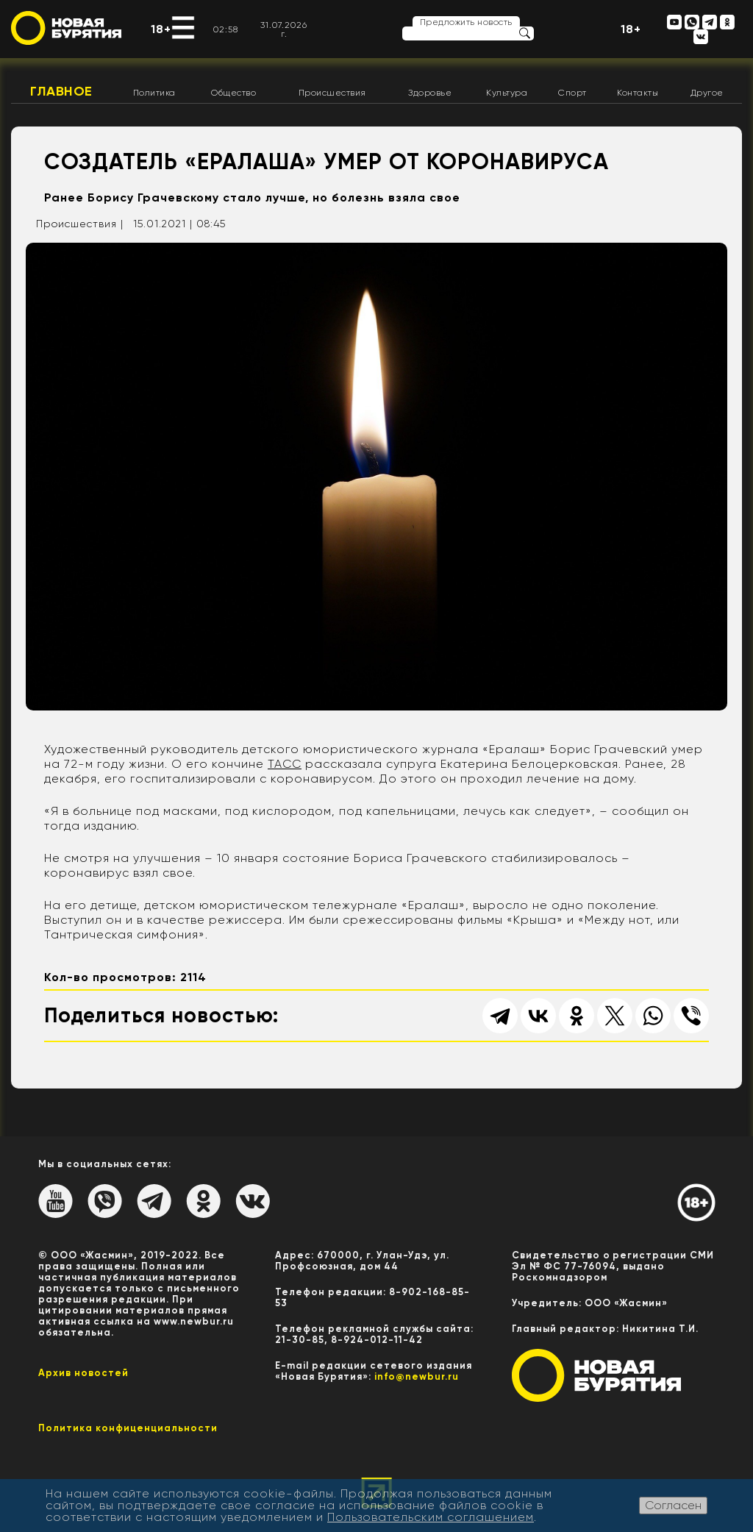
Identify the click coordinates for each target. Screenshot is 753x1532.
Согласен (673, 1505)
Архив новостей (83, 1372)
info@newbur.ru (416, 1376)
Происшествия (332, 93)
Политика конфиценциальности (128, 1427)
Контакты (637, 93)
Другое (707, 93)
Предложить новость (466, 22)
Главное (61, 91)
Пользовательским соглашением (430, 1517)
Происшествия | (80, 223)
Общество (233, 93)
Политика (154, 93)
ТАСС (284, 764)
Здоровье (430, 93)
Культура (506, 93)
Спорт (572, 93)
